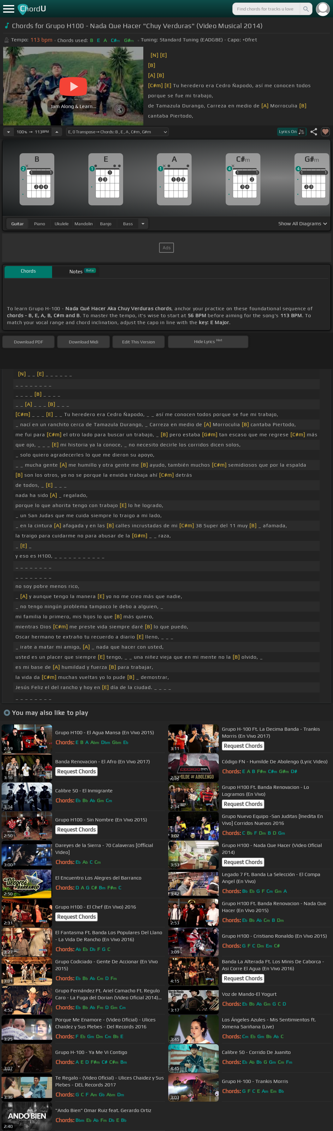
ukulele (61, 223)
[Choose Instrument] (143, 223)
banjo (105, 223)
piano (39, 223)
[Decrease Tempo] (8, 131)
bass (128, 223)
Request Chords (243, 746)
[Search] (305, 9)
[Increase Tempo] (56, 131)
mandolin (83, 223)
